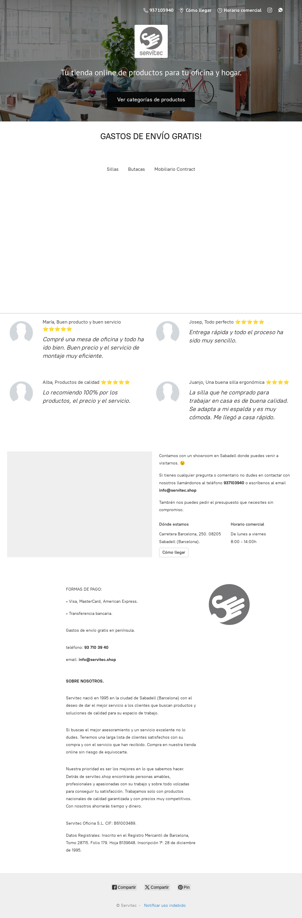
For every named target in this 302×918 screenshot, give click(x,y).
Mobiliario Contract (174, 169)
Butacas (136, 169)
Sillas (113, 169)
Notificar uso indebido (165, 905)
